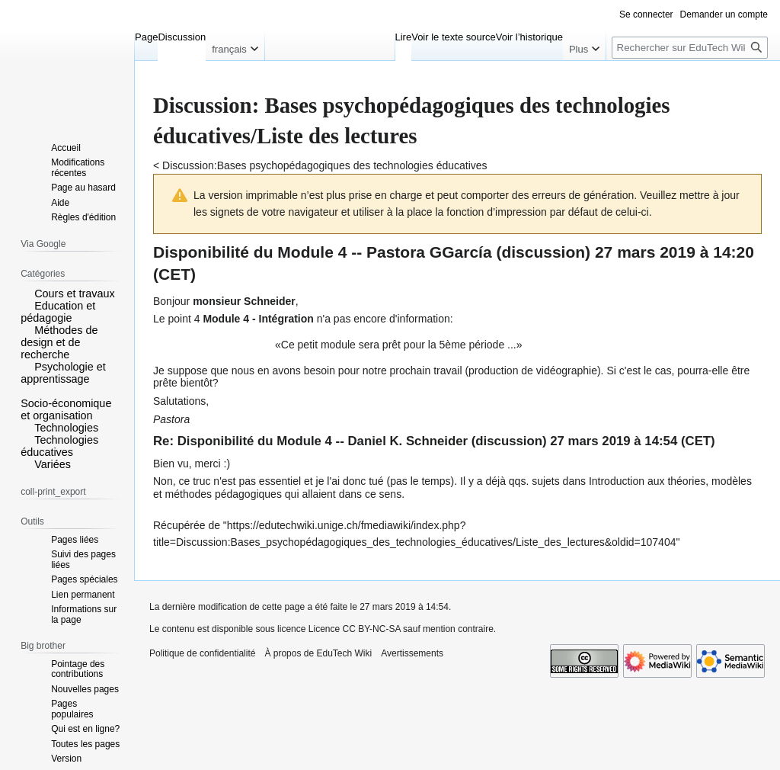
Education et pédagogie (58, 312)
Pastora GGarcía (429, 252)
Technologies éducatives (59, 446)
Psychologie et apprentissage (63, 373)
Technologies (66, 428)
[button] (26, 292)
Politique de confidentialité (202, 653)
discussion (543, 252)
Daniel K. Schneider (407, 441)
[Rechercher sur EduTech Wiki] (690, 48)
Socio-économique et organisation (66, 409)
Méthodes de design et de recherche (59, 342)
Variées (52, 464)
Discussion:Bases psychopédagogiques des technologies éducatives (325, 165)
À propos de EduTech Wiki (318, 653)
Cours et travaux (74, 293)
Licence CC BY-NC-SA (354, 629)
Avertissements (412, 653)
